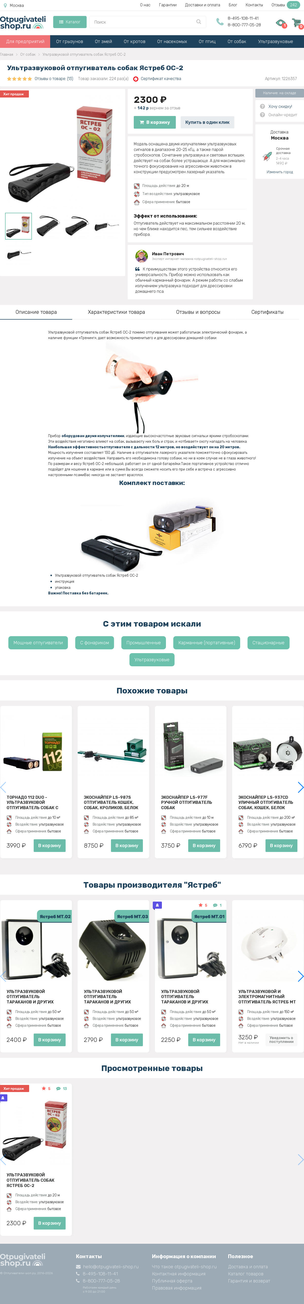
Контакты (254, 5)
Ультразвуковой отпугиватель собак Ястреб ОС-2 (30, 1180)
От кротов (134, 41)
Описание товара (36, 312)
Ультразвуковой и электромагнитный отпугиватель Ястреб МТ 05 (267, 996)
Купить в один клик (207, 122)
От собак (237, 41)
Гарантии (168, 5)
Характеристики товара (116, 312)
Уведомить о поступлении (281, 1040)
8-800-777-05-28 (244, 25)
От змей (103, 41)
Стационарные (268, 643)
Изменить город (280, 172)
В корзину (155, 122)
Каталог (69, 22)
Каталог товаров (245, 1274)
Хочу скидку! (280, 106)
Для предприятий (25, 41)
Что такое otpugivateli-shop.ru (184, 1266)
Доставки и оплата (202, 5)
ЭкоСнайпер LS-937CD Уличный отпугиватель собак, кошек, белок (265, 802)
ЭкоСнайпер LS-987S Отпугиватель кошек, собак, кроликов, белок (111, 802)
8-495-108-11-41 (243, 18)
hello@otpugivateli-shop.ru (107, 1266)
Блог (233, 5)
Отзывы (286, 5)
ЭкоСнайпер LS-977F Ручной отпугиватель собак (186, 802)
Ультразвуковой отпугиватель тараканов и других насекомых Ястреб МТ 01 (189, 996)
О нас (145, 5)
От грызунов (69, 41)
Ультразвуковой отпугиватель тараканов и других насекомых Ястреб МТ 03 (112, 996)
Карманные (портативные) (206, 643)
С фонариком (94, 643)
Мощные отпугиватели (38, 643)
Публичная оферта (172, 1281)
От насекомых (172, 41)
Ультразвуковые (275, 41)
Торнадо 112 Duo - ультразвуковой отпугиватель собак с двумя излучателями (32, 802)
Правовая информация (176, 1288)
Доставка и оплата (248, 1266)
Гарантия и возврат (249, 1281)
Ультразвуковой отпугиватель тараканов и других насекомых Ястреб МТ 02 (35, 996)
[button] (300, 787)
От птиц (207, 41)
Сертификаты (267, 312)
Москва (14, 5)
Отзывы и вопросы (198, 312)
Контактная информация (178, 1274)
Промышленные (143, 643)
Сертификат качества (157, 79)
